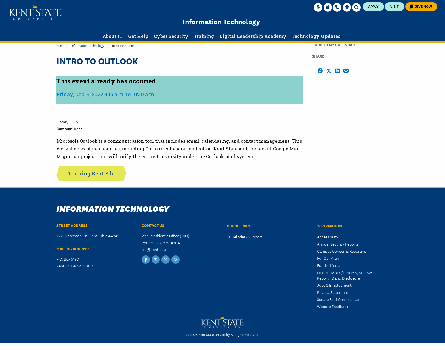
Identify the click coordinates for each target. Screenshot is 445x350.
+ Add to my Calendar (333, 45)
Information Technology (221, 21)
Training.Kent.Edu (91, 173)
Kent (59, 45)
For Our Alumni (330, 258)
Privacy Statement (332, 292)
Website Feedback (332, 306)
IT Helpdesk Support (244, 237)
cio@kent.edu (154, 249)
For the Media (328, 265)
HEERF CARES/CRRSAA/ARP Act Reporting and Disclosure (344, 275)
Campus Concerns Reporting (341, 251)
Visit (394, 6)
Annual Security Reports (337, 244)
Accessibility (327, 237)
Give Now (421, 6)
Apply (373, 6)
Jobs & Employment (334, 285)
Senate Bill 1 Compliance (338, 299)
